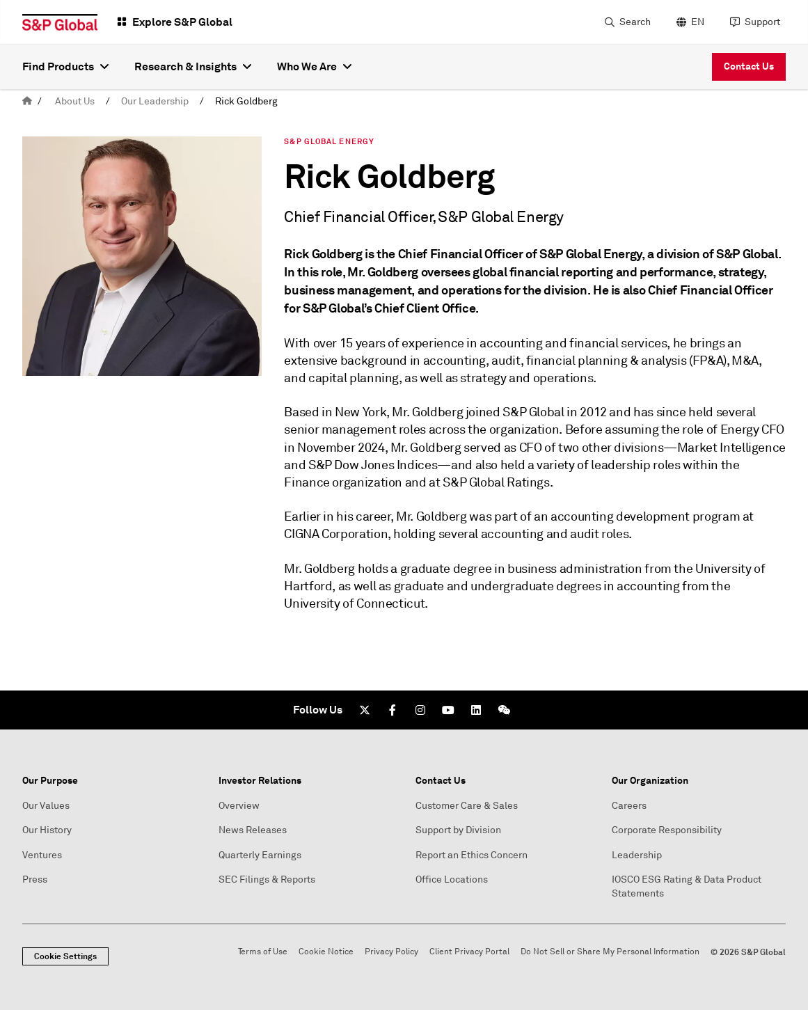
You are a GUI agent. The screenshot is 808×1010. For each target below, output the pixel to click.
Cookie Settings (65, 956)
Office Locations (451, 879)
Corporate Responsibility (667, 830)
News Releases (253, 830)
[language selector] (688, 22)
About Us (75, 101)
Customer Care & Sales (466, 806)
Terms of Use (262, 952)
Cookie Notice (326, 952)
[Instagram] (420, 710)
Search (635, 22)
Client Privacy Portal (469, 952)
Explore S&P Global (182, 22)
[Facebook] (392, 710)
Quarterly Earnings (260, 855)
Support (762, 22)
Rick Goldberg (246, 101)
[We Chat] (504, 710)
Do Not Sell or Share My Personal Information (610, 952)
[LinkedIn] (476, 710)
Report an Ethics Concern (471, 855)
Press (34, 879)
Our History (47, 830)
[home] (27, 101)
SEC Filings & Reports (267, 879)
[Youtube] (448, 710)
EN (697, 22)
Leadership (637, 855)
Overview (239, 806)
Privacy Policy (391, 952)
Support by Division (458, 830)
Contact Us (749, 66)
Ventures (42, 855)
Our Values (46, 806)
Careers (629, 806)
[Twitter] (365, 710)
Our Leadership (155, 101)
